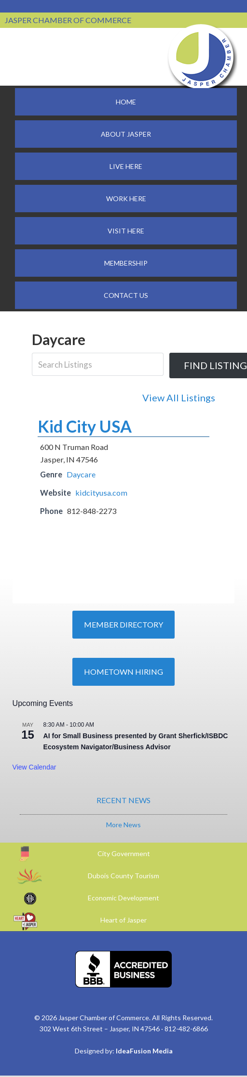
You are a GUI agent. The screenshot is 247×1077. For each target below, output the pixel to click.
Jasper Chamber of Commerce (201, 57)
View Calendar (34, 767)
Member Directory (123, 624)
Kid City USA (85, 426)
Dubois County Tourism (123, 876)
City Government (123, 853)
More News (123, 825)
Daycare (81, 474)
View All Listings (178, 397)
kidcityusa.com (101, 492)
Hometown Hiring (123, 671)
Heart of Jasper (123, 920)
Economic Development (123, 898)
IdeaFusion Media (144, 1051)
